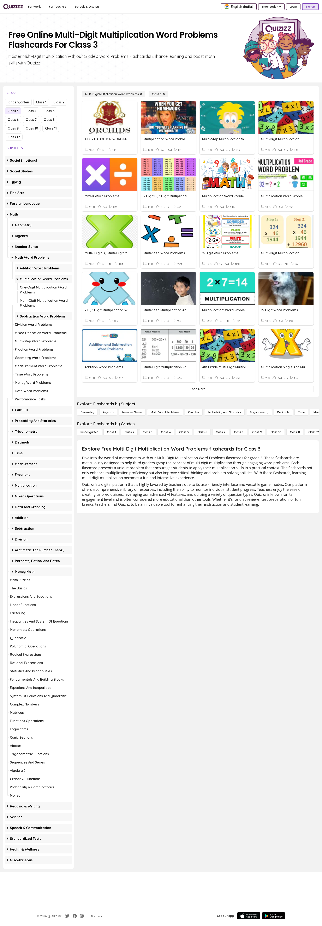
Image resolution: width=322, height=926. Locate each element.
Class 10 (32, 128)
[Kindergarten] (89, 432)
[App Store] (248, 915)
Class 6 (13, 120)
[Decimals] (283, 412)
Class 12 (14, 137)
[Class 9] (257, 432)
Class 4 (30, 111)
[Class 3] (158, 94)
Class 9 (13, 128)
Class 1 (41, 102)
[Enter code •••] (271, 6)
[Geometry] (87, 412)
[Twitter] (67, 916)
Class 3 (13, 111)
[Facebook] (75, 916)
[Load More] (198, 389)
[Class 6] (202, 432)
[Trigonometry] (259, 412)
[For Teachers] (58, 6)
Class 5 (49, 111)
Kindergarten (18, 102)
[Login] (293, 6)
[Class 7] (220, 432)
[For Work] (34, 6)
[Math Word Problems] (165, 412)
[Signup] (310, 6)
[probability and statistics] (224, 412)
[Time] (301, 412)
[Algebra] (108, 412)
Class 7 (31, 120)
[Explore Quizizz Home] (13, 6)
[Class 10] (276, 432)
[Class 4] (165, 432)
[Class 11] (294, 432)
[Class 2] (129, 432)
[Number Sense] (132, 412)
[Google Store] (273, 915)
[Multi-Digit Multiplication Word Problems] (113, 94)
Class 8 (49, 120)
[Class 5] (184, 432)
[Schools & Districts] (87, 6)
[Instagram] (82, 916)
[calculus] (194, 412)
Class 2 (58, 102)
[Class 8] (239, 432)
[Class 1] (111, 432)
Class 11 (51, 128)
